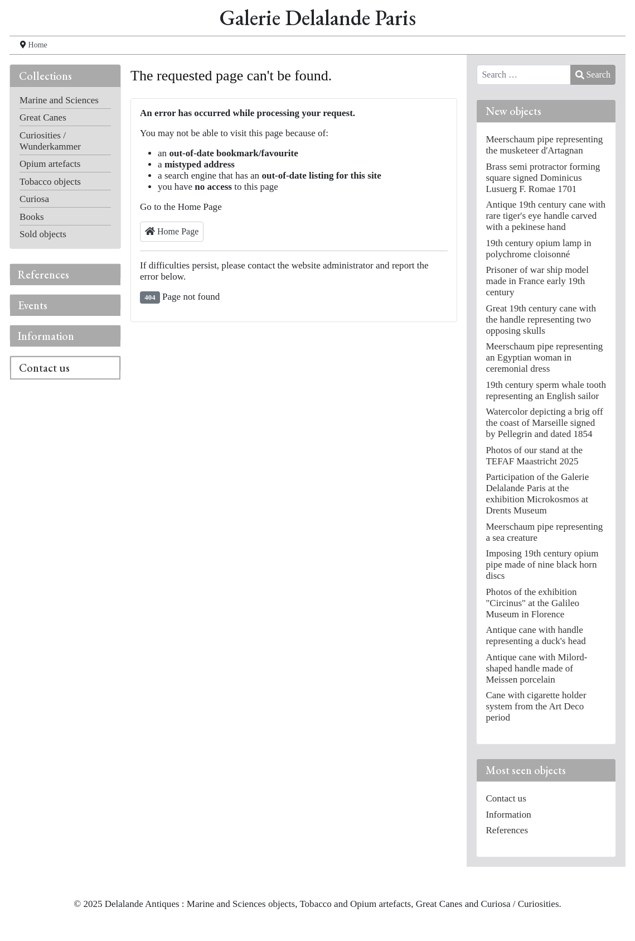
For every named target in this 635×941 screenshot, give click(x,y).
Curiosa (34, 199)
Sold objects (43, 234)
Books (32, 217)
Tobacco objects (50, 181)
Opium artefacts (50, 164)
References (43, 274)
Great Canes (43, 117)
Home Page (171, 231)
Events (32, 305)
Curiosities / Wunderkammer (50, 141)
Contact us (44, 368)
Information (46, 336)
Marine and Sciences (59, 100)
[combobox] (524, 75)
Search (592, 74)
